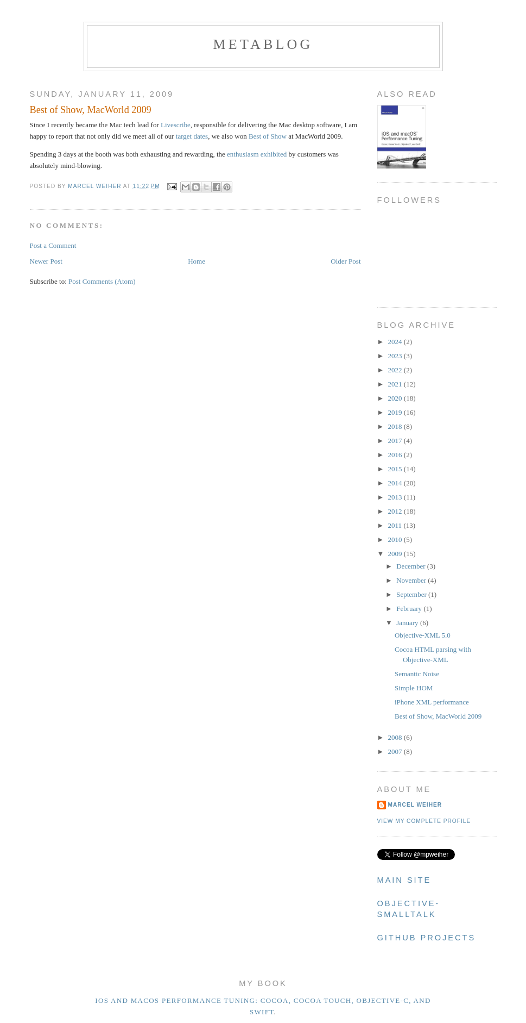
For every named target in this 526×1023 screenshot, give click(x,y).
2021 (396, 384)
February (409, 608)
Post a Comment (53, 245)
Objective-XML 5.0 (423, 635)
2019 (396, 412)
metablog (263, 44)
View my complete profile (424, 821)
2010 (396, 539)
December (411, 566)
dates (200, 136)
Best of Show (268, 136)
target (184, 136)
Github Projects (426, 937)
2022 (396, 370)
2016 (396, 455)
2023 (396, 356)
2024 (396, 342)
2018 (396, 426)
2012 (396, 511)
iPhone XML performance (432, 702)
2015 (396, 469)
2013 (396, 497)
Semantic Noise (417, 674)
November (412, 580)
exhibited (274, 154)
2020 (396, 398)
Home (196, 261)
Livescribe (176, 125)
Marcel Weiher (415, 805)
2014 (396, 483)
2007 (396, 751)
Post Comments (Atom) (102, 281)
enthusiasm (243, 154)
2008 (396, 737)
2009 (396, 554)
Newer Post (46, 261)
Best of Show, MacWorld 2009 (438, 716)
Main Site (404, 880)
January (408, 623)
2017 (396, 440)
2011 (396, 525)
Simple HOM (414, 688)
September (412, 594)
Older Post (345, 261)
